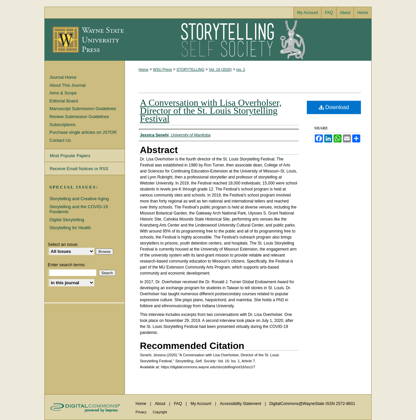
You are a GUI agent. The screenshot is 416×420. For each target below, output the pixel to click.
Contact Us (60, 140)
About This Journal (67, 85)
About (161, 403)
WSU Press (162, 69)
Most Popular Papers (70, 155)
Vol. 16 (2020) (220, 69)
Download (334, 107)
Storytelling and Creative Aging (79, 198)
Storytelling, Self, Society (248, 40)
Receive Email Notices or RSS (79, 168)
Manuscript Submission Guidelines (82, 108)
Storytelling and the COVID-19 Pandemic (78, 209)
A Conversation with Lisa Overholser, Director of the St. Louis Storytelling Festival (210, 110)
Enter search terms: (66, 264)
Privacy (142, 412)
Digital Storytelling (66, 219)
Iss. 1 (240, 69)
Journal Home (62, 77)
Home (143, 69)
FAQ (178, 403)
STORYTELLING (190, 69)
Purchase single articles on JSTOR (83, 132)
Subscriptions (62, 124)
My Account (201, 403)
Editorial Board (63, 100)
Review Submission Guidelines (79, 116)
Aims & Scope (63, 92)
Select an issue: (63, 244)
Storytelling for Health (70, 227)
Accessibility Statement (241, 403)
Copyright (160, 412)
